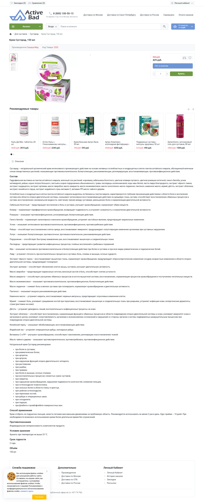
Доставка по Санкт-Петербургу (121, 15)
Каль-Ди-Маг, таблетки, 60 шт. (23, 143)
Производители (68, 473)
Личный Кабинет (115, 473)
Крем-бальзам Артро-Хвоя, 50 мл (86, 143)
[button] (13, 154)
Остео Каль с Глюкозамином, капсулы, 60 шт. (54, 143)
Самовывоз (168, 15)
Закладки (111, 479)
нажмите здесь (26, 491)
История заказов (115, 476)
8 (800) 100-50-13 (63, 13)
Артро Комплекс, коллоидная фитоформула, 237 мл (117, 143)
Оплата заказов (186, 15)
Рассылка (111, 483)
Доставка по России (149, 15)
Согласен (39, 497)
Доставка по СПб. (69, 479)
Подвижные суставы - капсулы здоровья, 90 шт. (148, 143)
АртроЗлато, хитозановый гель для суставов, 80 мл (180, 143)
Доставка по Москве (93, 15)
